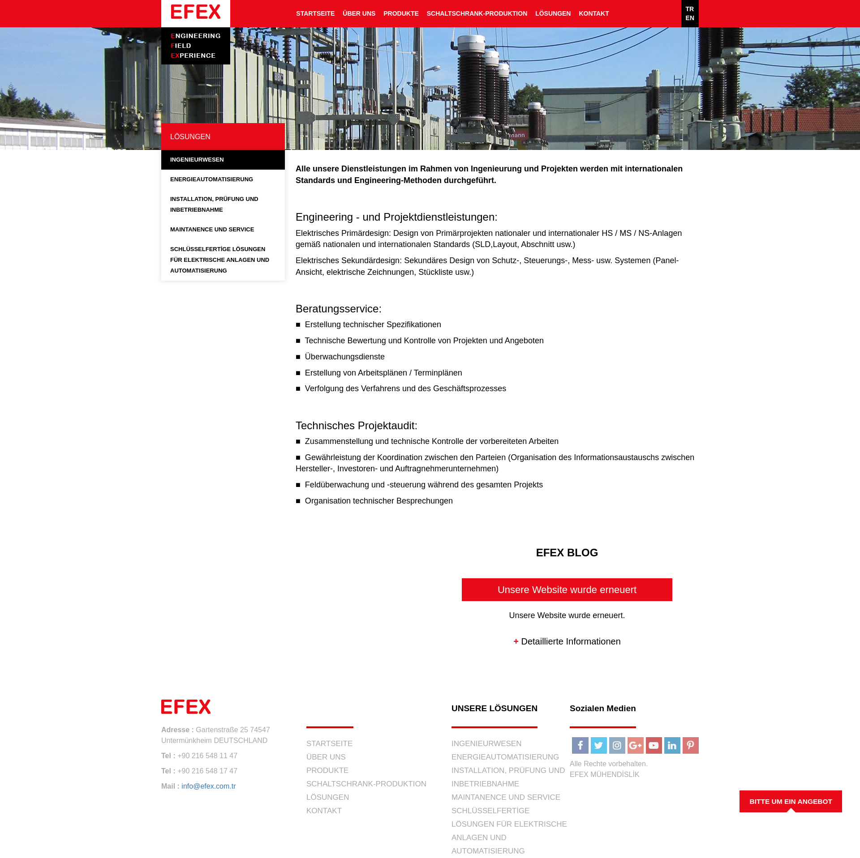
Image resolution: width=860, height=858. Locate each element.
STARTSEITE (315, 13)
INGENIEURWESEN (197, 159)
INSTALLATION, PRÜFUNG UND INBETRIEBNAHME (214, 204)
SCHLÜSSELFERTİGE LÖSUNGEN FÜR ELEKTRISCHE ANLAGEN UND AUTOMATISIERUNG (219, 260)
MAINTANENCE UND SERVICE (212, 229)
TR (690, 9)
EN (690, 17)
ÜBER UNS (359, 13)
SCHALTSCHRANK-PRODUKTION (477, 13)
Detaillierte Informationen (567, 641)
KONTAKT (594, 13)
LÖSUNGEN (553, 13)
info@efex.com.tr (208, 786)
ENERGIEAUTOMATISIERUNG (211, 179)
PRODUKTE (401, 13)
